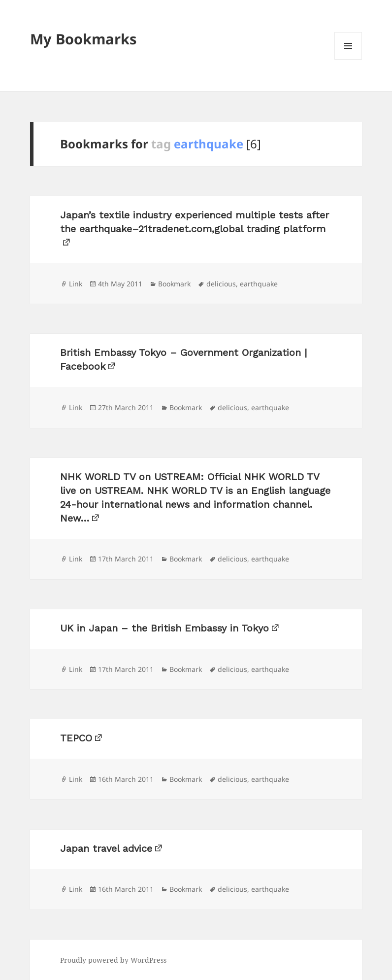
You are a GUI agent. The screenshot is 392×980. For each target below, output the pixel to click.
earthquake (259, 283)
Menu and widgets (348, 59)
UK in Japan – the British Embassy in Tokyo (164, 628)
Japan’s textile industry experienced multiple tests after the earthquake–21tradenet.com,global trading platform (194, 222)
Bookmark (174, 283)
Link (75, 283)
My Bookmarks (83, 38)
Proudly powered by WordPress (113, 960)
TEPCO (76, 738)
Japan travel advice (106, 848)
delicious (221, 283)
